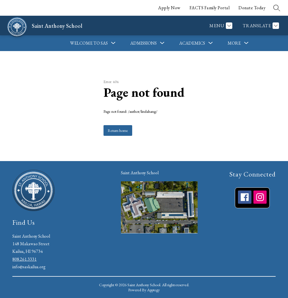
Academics (192, 43)
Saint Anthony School (140, 173)
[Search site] (276, 7)
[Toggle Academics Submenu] (210, 43)
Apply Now (169, 8)
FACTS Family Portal (210, 8)
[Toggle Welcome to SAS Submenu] (113, 43)
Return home (118, 130)
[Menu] (220, 25)
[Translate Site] (260, 25)
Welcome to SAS (89, 43)
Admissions (143, 43)
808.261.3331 (24, 259)
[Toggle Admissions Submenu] (162, 43)
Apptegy (153, 289)
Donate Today (252, 8)
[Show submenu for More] (234, 43)
